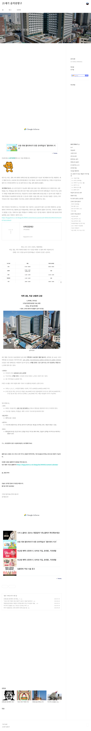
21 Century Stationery (76, 61)
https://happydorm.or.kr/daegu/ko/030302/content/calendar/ (37, 465)
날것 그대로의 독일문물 (77, 226)
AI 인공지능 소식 (75, 165)
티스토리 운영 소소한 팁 (77, 198)
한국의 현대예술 (75, 204)
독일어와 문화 (74, 216)
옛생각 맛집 (74, 195)
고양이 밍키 (74, 153)
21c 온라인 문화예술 (76, 180)
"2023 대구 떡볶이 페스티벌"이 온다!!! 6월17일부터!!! (18, 601)
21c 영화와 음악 (76, 187)
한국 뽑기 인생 (74, 206)
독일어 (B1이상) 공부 (76, 193)
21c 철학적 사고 (75, 185)
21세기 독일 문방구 (76, 214)
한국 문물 (73, 211)
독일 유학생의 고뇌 (76, 219)
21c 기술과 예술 (75, 178)
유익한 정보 (74, 168)
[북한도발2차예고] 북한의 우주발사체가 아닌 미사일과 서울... (20, 603)
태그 (10, 10)
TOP (87, 725)
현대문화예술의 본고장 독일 (78, 223)
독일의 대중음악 (75, 228)
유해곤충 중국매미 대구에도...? (12, 599)
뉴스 (5, 596)
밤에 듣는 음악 (74, 159)
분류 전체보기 (75, 144)
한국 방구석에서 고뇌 (76, 208)
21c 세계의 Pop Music (77, 183)
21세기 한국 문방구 (76, 201)
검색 (83, 3)
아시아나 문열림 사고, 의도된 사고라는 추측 (15, 605)
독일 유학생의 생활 (76, 221)
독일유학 (73, 150)
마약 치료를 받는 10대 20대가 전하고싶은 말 (15, 608)
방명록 (19, 10)
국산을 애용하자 (75, 171)
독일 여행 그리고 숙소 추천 (78, 230)
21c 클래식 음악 (75, 190)
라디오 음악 (74, 156)
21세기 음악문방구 (12, 3)
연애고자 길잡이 (75, 162)
